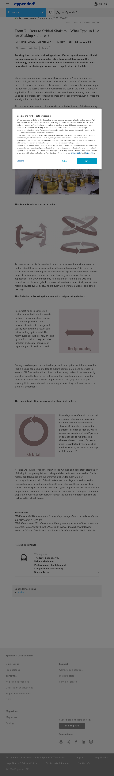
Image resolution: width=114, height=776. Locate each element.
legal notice (89, 153)
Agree (87, 161)
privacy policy (76, 153)
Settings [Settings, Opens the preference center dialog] (20, 161)
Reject (64, 161)
